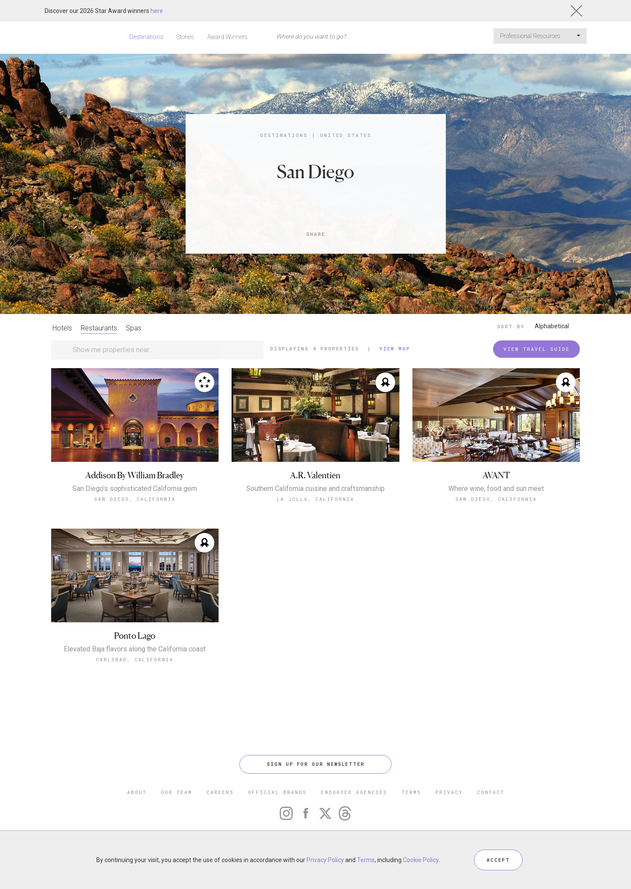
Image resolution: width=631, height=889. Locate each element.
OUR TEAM (176, 792)
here (156, 10)
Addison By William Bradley (134, 475)
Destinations (146, 36)
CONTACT (490, 792)
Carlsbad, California (134, 659)
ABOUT (137, 792)
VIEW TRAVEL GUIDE (536, 349)
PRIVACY (449, 792)
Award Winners (227, 36)
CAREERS (220, 792)
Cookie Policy (420, 859)
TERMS (411, 792)
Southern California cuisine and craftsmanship (315, 488)
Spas (133, 328)
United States (345, 135)
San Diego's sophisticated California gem (134, 488)
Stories (185, 36)
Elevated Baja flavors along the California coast (135, 649)
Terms (366, 859)
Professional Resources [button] (540, 36)
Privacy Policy (325, 859)
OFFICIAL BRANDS (277, 792)
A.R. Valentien (315, 475)
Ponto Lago (134, 636)
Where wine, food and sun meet (496, 488)
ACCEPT (498, 859)
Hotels (62, 328)
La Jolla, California (315, 499)
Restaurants (99, 328)
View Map (394, 348)
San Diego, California (135, 499)
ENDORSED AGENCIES (354, 792)
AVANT (496, 475)
